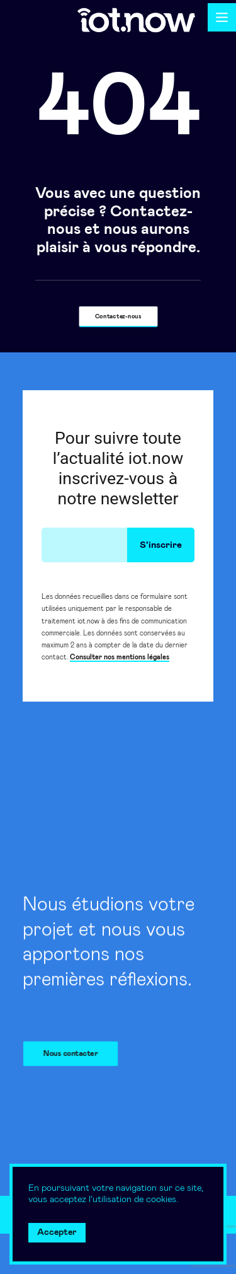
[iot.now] (136, 20)
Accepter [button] (57, 1232)
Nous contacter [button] (74, 1053)
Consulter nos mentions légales (119, 657)
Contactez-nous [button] (118, 316)
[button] (222, 17)
